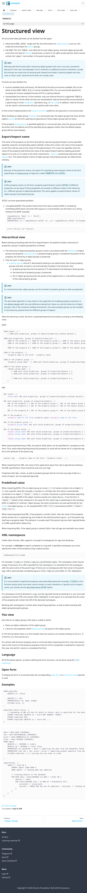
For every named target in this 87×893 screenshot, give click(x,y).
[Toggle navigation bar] (3, 3)
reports (54, 154)
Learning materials (11, 840)
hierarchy (33, 116)
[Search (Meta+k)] (83, 3)
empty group (22, 173)
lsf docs (5, 837)
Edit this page (9, 805)
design (4, 157)
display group (20, 124)
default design (13, 304)
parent (30, 46)
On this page (8, 23)
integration (29, 102)
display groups (30, 253)
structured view (70, 675)
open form (55, 675)
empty (4, 506)
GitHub (6, 877)
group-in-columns (39, 111)
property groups (16, 263)
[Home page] (4, 10)
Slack (5, 857)
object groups (62, 44)
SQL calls (54, 102)
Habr (5, 874)
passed (11, 119)
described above (34, 587)
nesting (28, 53)
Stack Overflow (9, 861)
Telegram (7, 853)
